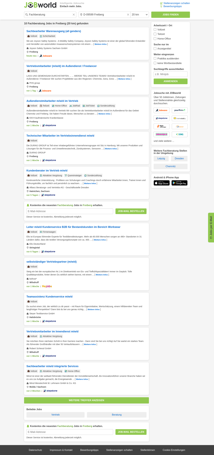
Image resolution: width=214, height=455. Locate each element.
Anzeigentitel (164, 48)
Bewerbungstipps (172, 6)
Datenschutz (35, 450)
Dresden (179, 158)
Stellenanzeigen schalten (176, 3)
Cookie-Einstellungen (174, 450)
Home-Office (164, 38)
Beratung (117, 414)
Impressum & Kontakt (61, 450)
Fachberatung (36, 23)
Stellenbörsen (147, 450)
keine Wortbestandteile (170, 63)
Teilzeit (161, 34)
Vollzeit (161, 29)
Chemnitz (171, 166)
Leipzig (161, 158)
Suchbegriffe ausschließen (169, 69)
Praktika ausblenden (168, 58)
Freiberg (61, 23)
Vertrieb (55, 414)
